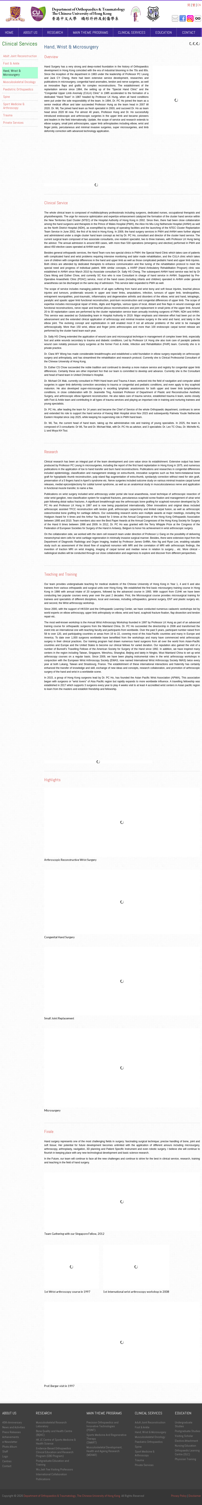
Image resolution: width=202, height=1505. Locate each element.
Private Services (13, 122)
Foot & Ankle (11, 63)
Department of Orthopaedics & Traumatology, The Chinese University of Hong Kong (72, 1496)
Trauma (7, 115)
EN (199, 5)
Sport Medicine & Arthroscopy (14, 106)
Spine (6, 96)
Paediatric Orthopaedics (18, 89)
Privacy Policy (179, 1496)
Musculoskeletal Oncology (19, 82)
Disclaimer (195, 1496)
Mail (175, 18)
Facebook (182, 18)
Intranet (197, 18)
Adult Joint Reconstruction (20, 56)
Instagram (190, 18)
